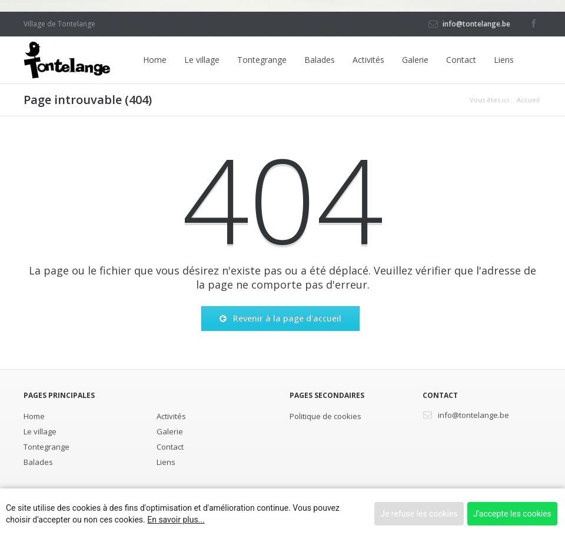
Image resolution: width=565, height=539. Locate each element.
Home (155, 59)
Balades (319, 59)
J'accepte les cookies (512, 513)
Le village (202, 59)
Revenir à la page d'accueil (280, 318)
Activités (368, 59)
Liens (504, 59)
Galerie (415, 59)
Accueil (528, 99)
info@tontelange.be (476, 24)
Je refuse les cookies (418, 513)
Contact (461, 59)
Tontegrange (262, 59)
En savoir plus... (175, 519)
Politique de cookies (325, 416)
